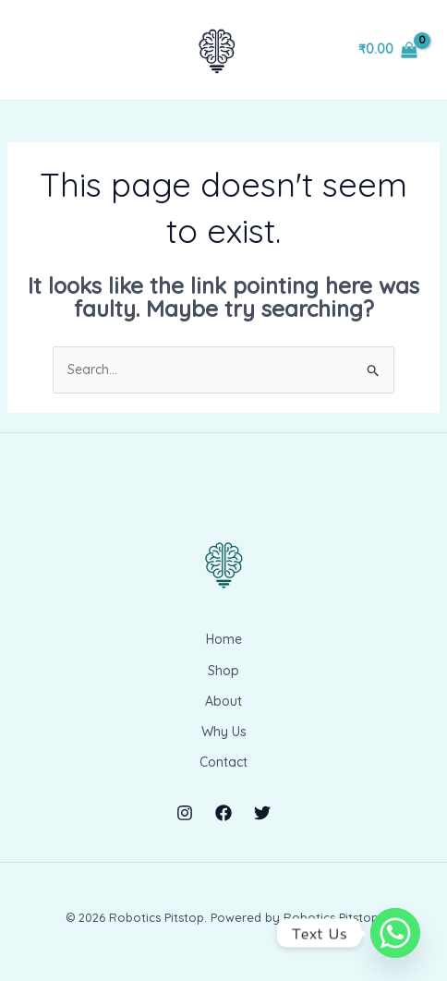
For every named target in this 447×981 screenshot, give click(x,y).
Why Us (224, 731)
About (223, 701)
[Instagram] (184, 813)
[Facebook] (223, 813)
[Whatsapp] (395, 933)
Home (224, 639)
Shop (223, 670)
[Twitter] (262, 813)
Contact (223, 762)
